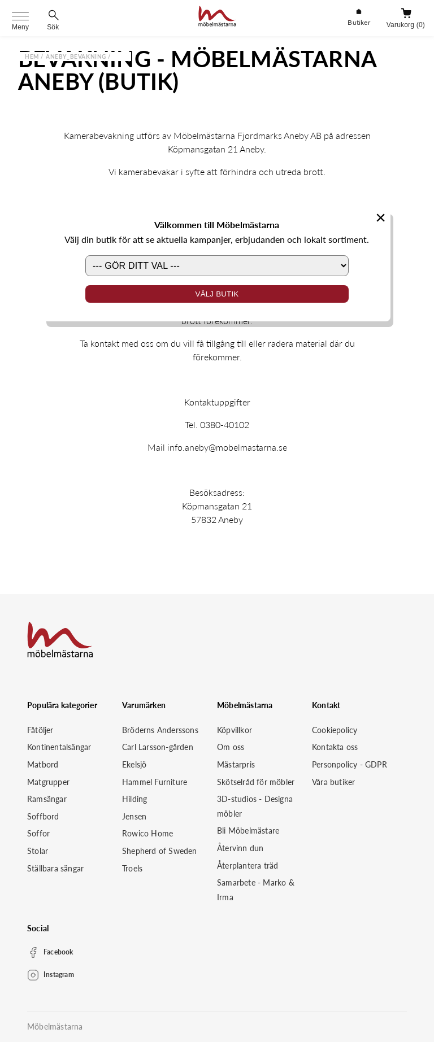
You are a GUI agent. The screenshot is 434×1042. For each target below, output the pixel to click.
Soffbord (43, 816)
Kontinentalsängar (59, 747)
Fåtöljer (40, 730)
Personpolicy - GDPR (349, 764)
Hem (32, 56)
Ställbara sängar (55, 868)
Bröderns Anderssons (160, 730)
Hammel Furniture (154, 782)
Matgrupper (48, 782)
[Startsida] (217, 18)
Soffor (38, 833)
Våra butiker (333, 782)
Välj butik (217, 294)
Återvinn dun (240, 848)
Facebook (58, 952)
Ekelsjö (134, 764)
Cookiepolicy (334, 730)
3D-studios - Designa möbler (255, 806)
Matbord (42, 764)
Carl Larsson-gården (157, 747)
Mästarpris (236, 764)
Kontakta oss (335, 747)
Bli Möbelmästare (248, 830)
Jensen (134, 816)
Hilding (134, 799)
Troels (132, 868)
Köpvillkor (234, 730)
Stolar (37, 851)
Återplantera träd (247, 865)
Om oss (230, 747)
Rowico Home (147, 833)
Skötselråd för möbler (255, 782)
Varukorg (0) (406, 25)
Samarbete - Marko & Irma (255, 890)
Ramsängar (47, 799)
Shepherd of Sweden (159, 851)
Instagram (59, 974)
